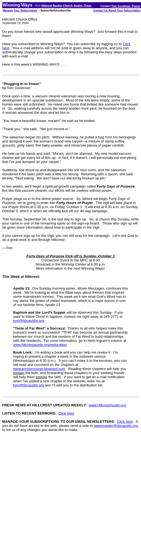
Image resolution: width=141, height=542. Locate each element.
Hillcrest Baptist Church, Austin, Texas (66, 5)
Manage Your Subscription (20, 10)
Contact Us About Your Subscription (116, 10)
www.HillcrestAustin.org (107, 405)
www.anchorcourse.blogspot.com (39, 369)
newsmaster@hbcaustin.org (116, 426)
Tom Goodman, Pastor (125, 6)
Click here (66, 413)
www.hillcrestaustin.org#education (40, 345)
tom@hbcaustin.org (28, 321)
